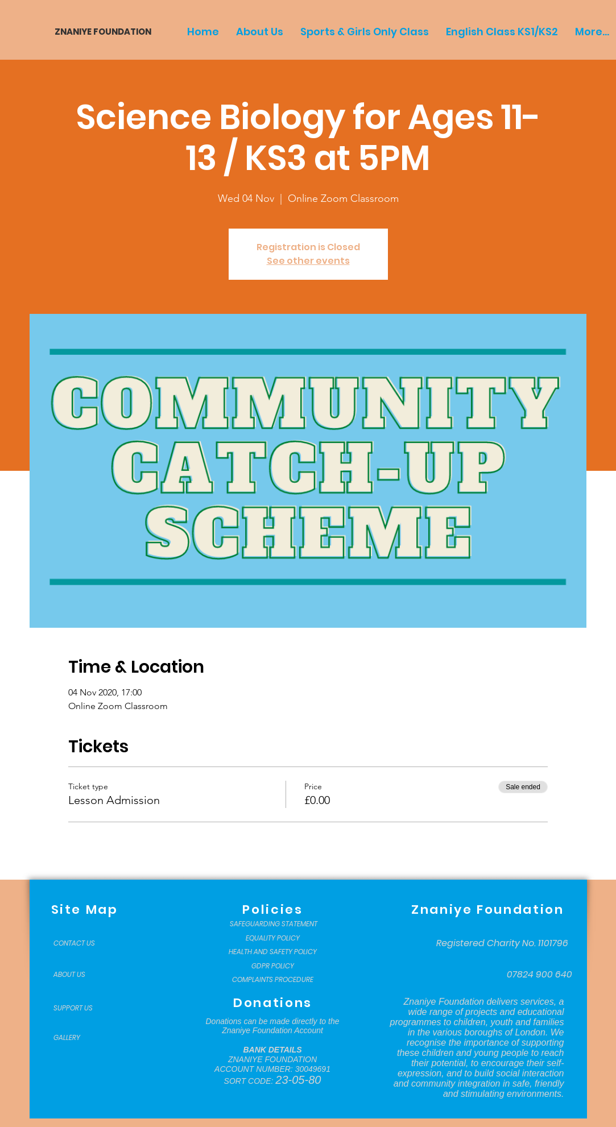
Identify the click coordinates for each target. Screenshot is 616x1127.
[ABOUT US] (82, 974)
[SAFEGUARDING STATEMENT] (274, 924)
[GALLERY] (82, 1037)
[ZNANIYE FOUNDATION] (98, 31)
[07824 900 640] (539, 974)
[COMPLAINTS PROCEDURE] (272, 979)
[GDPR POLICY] (272, 966)
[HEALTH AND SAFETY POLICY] (272, 951)
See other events (308, 260)
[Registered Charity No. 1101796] (502, 943)
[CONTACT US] (82, 943)
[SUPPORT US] (82, 1008)
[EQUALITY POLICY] (272, 938)
